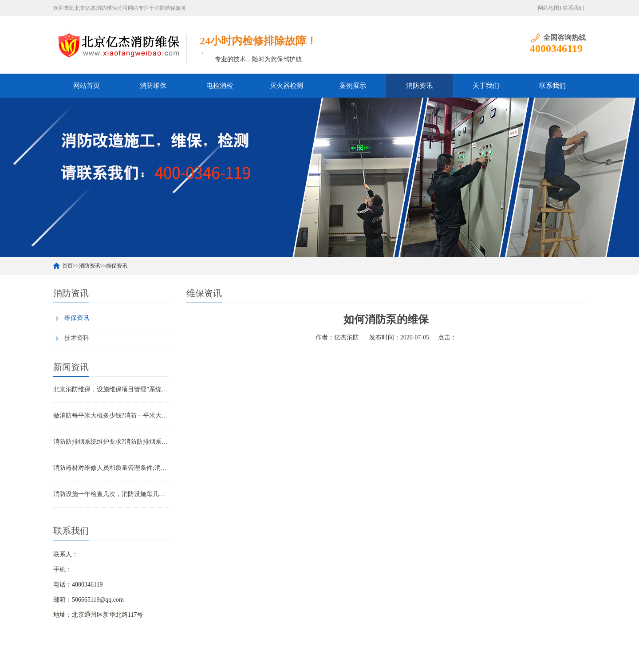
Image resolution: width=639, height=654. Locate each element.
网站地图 (548, 8)
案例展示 (352, 85)
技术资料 (76, 338)
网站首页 (86, 85)
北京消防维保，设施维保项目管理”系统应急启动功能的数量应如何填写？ (111, 389)
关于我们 (486, 85)
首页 (67, 266)
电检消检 (219, 85)
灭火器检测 (286, 85)
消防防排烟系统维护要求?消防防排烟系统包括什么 (111, 441)
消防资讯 (419, 85)
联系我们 (573, 8)
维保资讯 (116, 266)
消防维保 (153, 85)
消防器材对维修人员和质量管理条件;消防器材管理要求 (111, 468)
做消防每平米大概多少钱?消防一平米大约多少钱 (111, 415)
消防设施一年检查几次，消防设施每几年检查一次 (111, 494)
